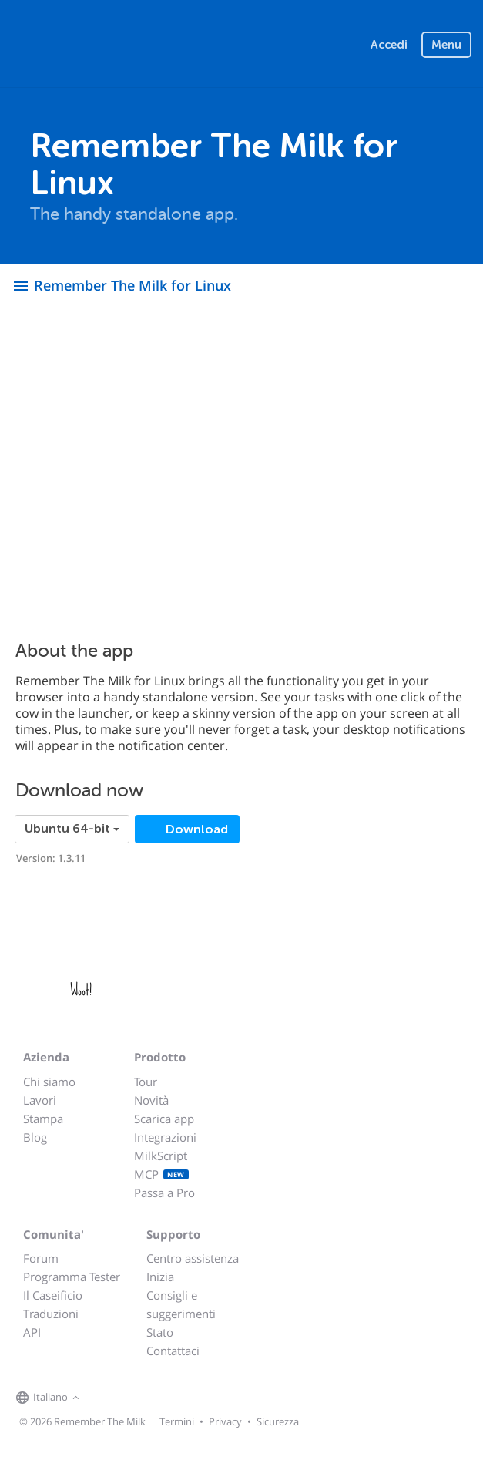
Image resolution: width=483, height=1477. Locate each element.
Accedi (389, 45)
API (32, 1332)
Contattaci (173, 1350)
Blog (35, 1137)
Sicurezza (278, 1421)
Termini (176, 1421)
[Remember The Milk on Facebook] (105, 1398)
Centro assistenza (192, 1258)
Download (195, 829)
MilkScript (160, 1155)
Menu (446, 45)
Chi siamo (49, 1081)
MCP (161, 1174)
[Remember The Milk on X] (127, 1398)
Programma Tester (71, 1276)
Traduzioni (51, 1313)
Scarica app (164, 1118)
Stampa (43, 1118)
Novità (151, 1100)
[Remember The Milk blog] (146, 1398)
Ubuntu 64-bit (72, 829)
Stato (159, 1332)
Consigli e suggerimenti (181, 1304)
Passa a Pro (164, 1192)
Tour (145, 1081)
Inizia (160, 1276)
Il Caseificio (52, 1295)
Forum (41, 1258)
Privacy (225, 1421)
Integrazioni (165, 1137)
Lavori (39, 1100)
